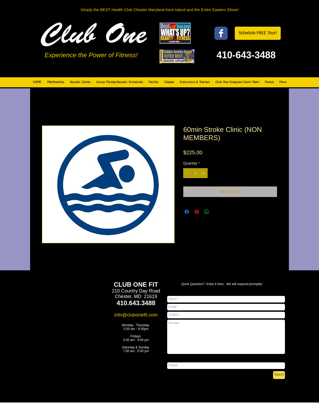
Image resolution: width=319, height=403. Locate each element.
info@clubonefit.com (135, 315)
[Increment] (203, 173)
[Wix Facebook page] (221, 33)
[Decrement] (187, 173)
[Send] (279, 375)
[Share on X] (217, 212)
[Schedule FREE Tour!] (258, 33)
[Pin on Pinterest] (197, 212)
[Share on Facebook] (187, 212)
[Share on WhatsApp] (207, 212)
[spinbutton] (195, 173)
